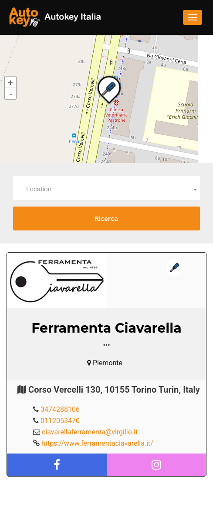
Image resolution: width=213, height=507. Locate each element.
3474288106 (60, 409)
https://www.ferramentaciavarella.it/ (97, 443)
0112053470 (60, 421)
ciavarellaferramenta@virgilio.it (90, 432)
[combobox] (106, 188)
